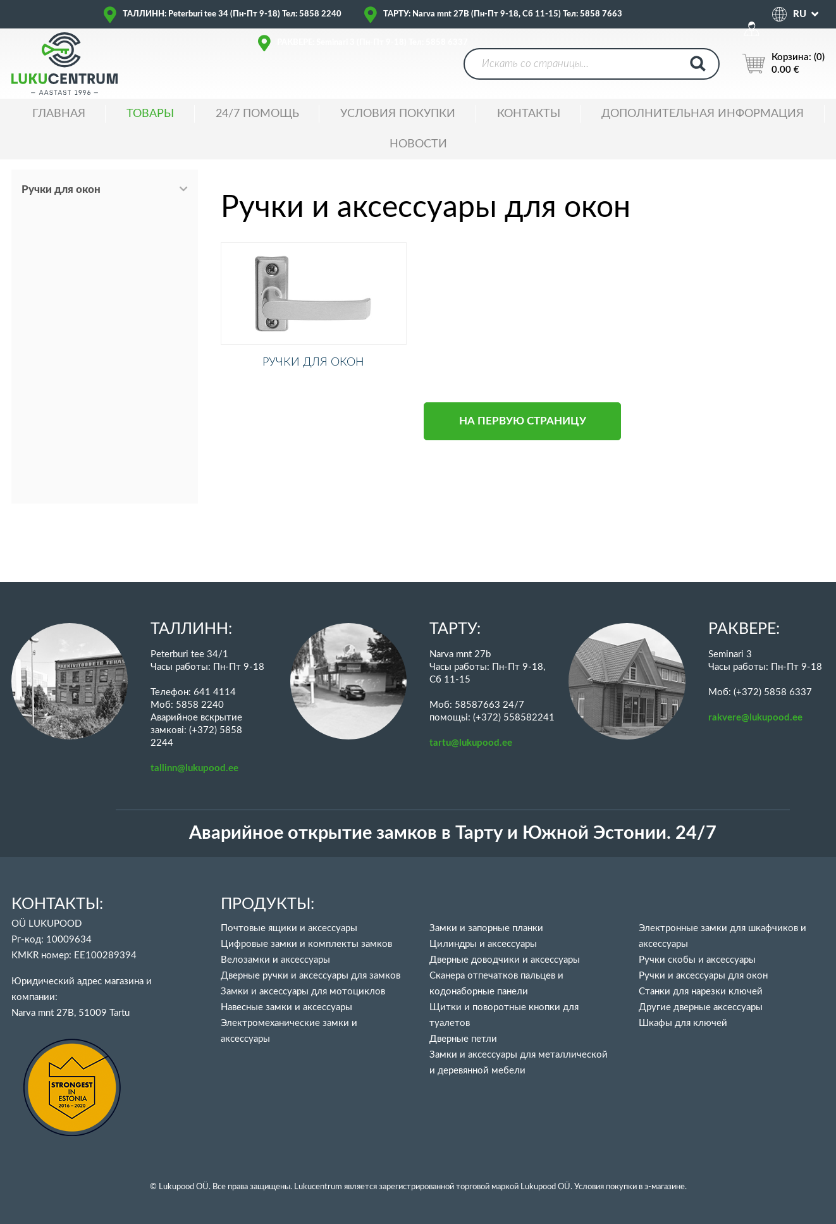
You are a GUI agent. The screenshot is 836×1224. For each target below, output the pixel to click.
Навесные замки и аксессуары (286, 1007)
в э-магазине (662, 1187)
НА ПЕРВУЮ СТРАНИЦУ (522, 437)
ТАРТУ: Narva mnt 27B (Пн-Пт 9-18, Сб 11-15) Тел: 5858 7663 (502, 14)
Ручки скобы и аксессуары (697, 960)
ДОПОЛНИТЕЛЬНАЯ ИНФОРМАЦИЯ (702, 114)
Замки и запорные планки (486, 928)
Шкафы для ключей (683, 1023)
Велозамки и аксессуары (275, 960)
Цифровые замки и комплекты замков (306, 944)
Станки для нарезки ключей (701, 991)
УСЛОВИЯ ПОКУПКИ (397, 114)
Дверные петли (463, 1039)
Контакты (528, 114)
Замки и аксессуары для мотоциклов (303, 991)
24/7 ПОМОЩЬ (257, 114)
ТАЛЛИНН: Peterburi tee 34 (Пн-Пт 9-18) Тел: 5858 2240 (232, 14)
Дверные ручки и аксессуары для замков (310, 975)
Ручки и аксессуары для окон (703, 975)
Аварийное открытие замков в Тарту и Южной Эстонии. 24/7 (452, 833)
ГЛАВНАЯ (58, 114)
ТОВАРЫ (150, 114)
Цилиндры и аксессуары (483, 944)
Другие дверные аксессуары (701, 1007)
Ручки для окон (61, 189)
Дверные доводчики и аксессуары (504, 960)
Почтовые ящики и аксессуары (289, 928)
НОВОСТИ (418, 144)
